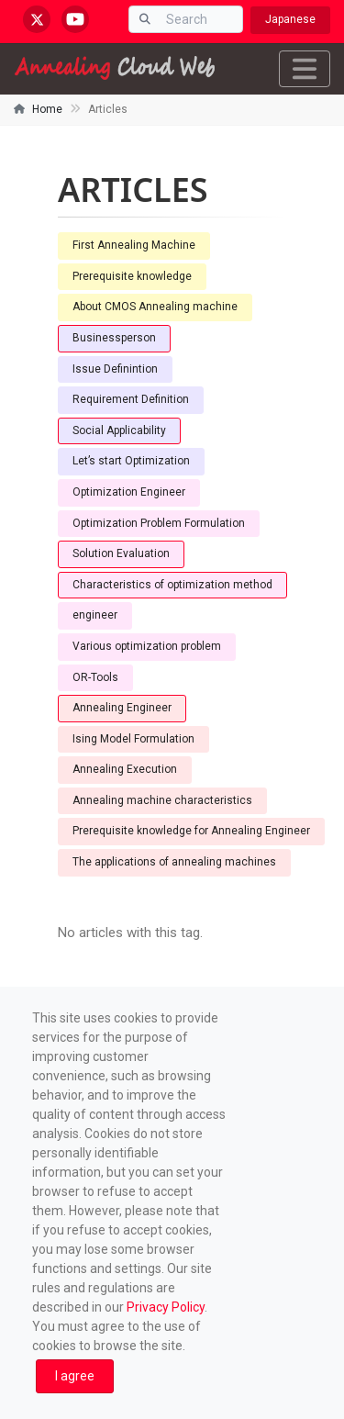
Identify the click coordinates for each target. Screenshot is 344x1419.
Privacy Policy (166, 1307)
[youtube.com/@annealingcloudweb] (75, 19)
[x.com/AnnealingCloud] (36, 19)
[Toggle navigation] (304, 68)
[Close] (75, 1376)
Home (47, 109)
